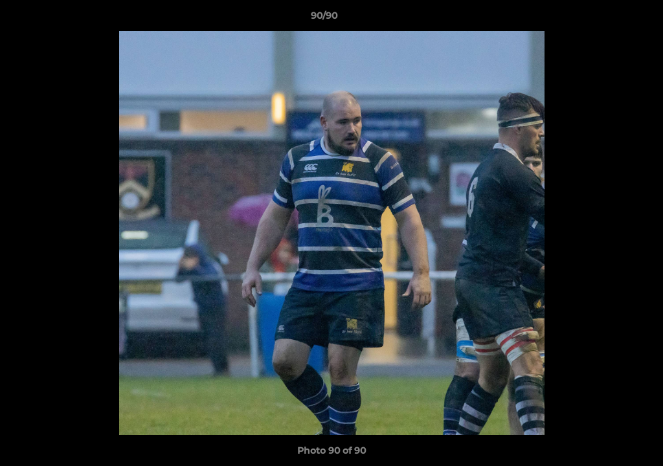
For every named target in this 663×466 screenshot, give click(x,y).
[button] (608, 19)
